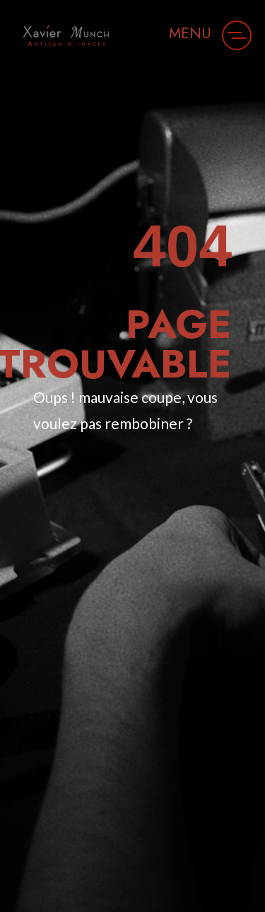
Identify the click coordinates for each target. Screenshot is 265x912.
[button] (237, 35)
